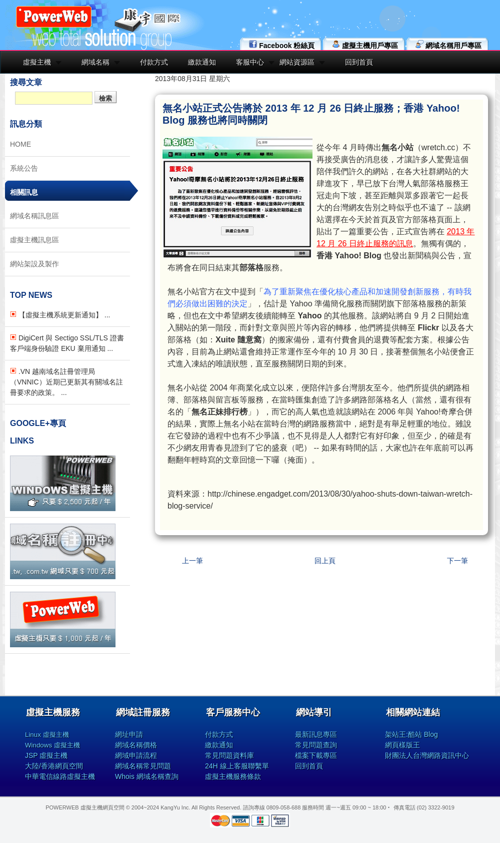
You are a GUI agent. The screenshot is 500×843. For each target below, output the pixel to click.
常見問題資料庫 (229, 755)
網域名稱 (96, 62)
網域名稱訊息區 (34, 216)
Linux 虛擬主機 (47, 734)
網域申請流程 (136, 755)
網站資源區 (297, 62)
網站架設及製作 (34, 264)
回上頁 (325, 561)
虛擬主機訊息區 (34, 240)
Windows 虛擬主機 (52, 745)
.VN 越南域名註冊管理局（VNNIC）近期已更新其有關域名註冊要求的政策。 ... (66, 381)
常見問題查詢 (316, 745)
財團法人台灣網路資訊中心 (427, 755)
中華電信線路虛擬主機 (60, 776)
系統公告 (24, 168)
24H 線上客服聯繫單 (237, 766)
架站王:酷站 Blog (411, 734)
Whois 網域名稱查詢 (146, 776)
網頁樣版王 (402, 745)
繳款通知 (202, 62)
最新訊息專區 (316, 734)
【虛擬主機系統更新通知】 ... (60, 315)
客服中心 (250, 62)
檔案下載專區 (316, 755)
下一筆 (457, 561)
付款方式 (154, 62)
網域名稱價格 (136, 745)
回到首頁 (359, 62)
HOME (20, 144)
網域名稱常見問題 (143, 766)
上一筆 (192, 561)
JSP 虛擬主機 (46, 755)
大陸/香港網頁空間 (54, 766)
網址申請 (129, 734)
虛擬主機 (37, 62)
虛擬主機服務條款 (233, 776)
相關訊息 (24, 192)
